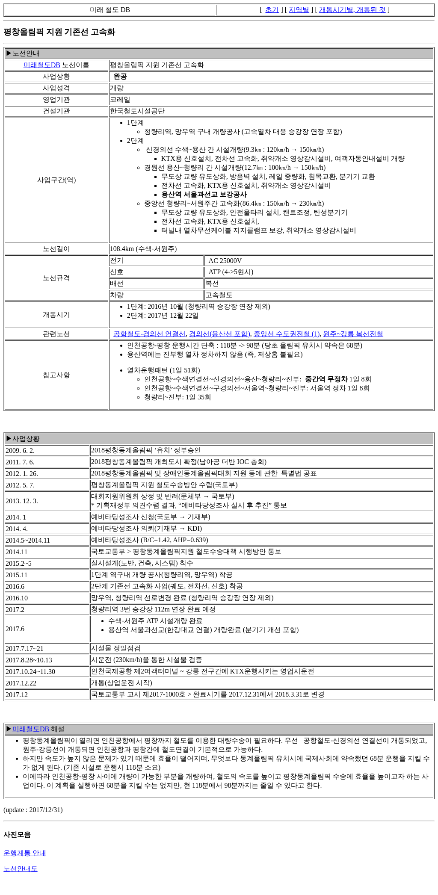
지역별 (299, 9)
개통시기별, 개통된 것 (352, 9)
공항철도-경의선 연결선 (149, 333)
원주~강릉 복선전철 (353, 333)
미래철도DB (42, 64)
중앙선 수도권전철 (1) (287, 333)
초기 (272, 9)
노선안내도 (20, 868)
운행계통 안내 (24, 853)
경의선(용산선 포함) (219, 333)
